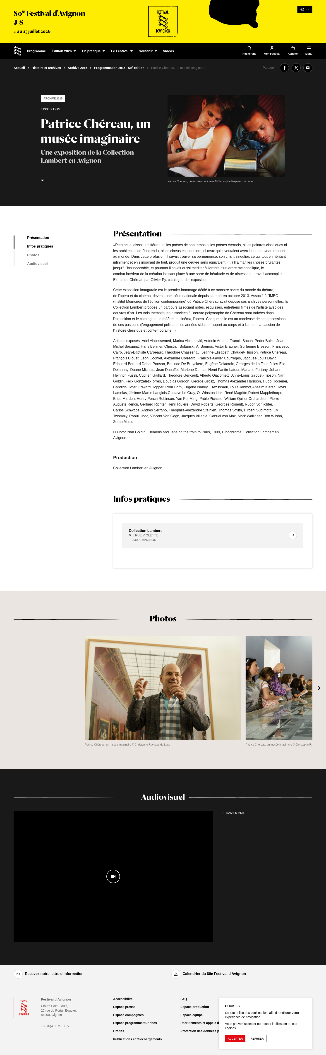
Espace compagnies (128, 1015)
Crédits (118, 1031)
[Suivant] (319, 688)
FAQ (183, 999)
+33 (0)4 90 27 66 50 (55, 1026)
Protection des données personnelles (208, 1031)
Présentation (38, 238)
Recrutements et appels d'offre (203, 1023)
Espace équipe (191, 1015)
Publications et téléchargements (137, 1039)
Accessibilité (123, 999)
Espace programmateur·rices (135, 1023)
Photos (33, 255)
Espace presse (124, 1007)
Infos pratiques (40, 246)
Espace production (194, 1007)
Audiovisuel (37, 264)
